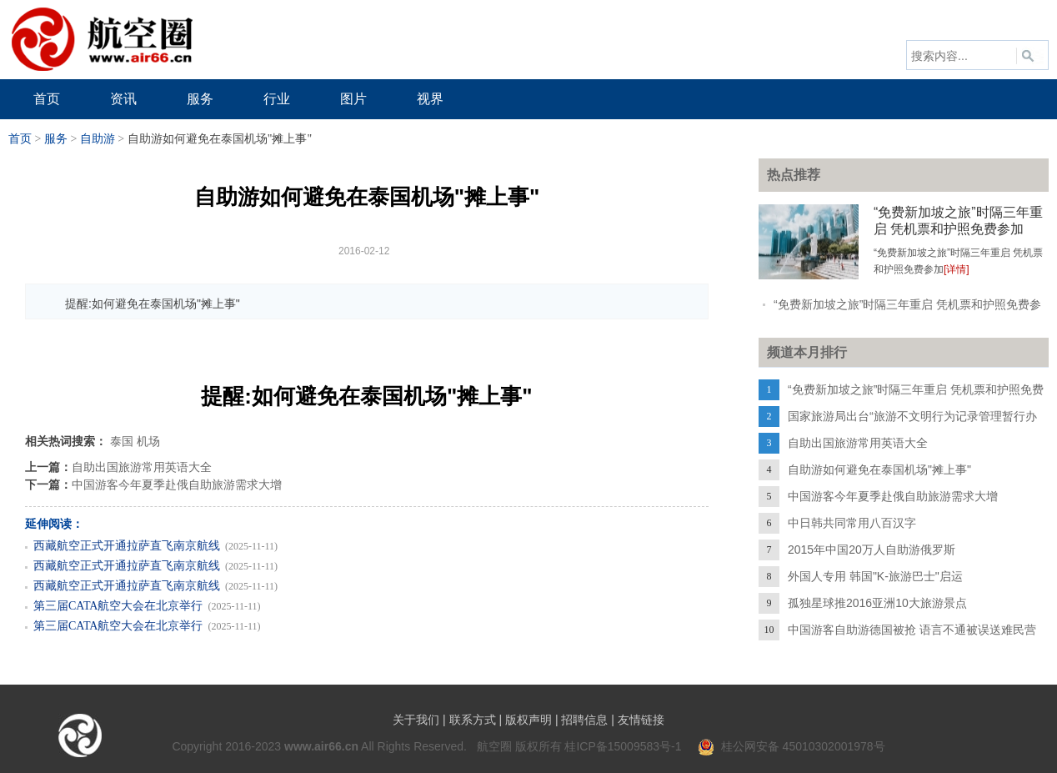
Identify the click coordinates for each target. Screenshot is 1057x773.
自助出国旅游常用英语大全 (142, 467)
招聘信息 (584, 719)
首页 (20, 139)
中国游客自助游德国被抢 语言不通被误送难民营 (912, 629)
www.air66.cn (321, 746)
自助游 (97, 139)
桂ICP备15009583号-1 (622, 746)
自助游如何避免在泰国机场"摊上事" (879, 469)
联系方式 (472, 719)
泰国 (121, 441)
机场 (148, 441)
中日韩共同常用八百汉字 (852, 523)
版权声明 (528, 719)
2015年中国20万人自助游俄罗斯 (871, 549)
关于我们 (416, 719)
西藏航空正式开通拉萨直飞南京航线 (126, 546)
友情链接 (641, 719)
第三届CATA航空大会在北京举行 (118, 606)
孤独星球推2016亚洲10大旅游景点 (877, 603)
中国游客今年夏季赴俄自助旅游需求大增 (177, 484)
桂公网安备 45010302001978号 (791, 746)
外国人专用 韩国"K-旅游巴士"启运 (875, 576)
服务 (56, 139)
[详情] (956, 269)
